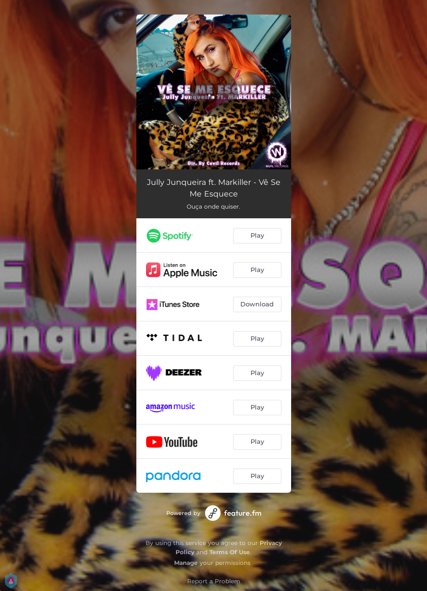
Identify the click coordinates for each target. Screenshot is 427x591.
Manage (186, 562)
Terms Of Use (229, 552)
